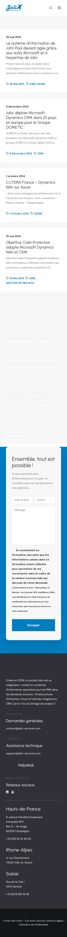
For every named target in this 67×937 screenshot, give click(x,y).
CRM (32, 84)
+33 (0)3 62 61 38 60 (18, 838)
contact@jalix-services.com (23, 728)
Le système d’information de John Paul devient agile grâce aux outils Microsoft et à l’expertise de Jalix (31, 50)
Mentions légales (55, 920)
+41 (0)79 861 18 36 (17, 894)
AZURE (41, 84)
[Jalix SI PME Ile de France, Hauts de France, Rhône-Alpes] (14, 7)
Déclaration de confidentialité (33, 924)
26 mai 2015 (16, 84)
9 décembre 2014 (20, 153)
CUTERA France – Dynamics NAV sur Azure (30, 199)
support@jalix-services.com (23, 753)
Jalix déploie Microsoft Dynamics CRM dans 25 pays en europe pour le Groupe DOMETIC (31, 119)
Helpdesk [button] (26, 765)
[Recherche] (49, 7)
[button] (59, 8)
